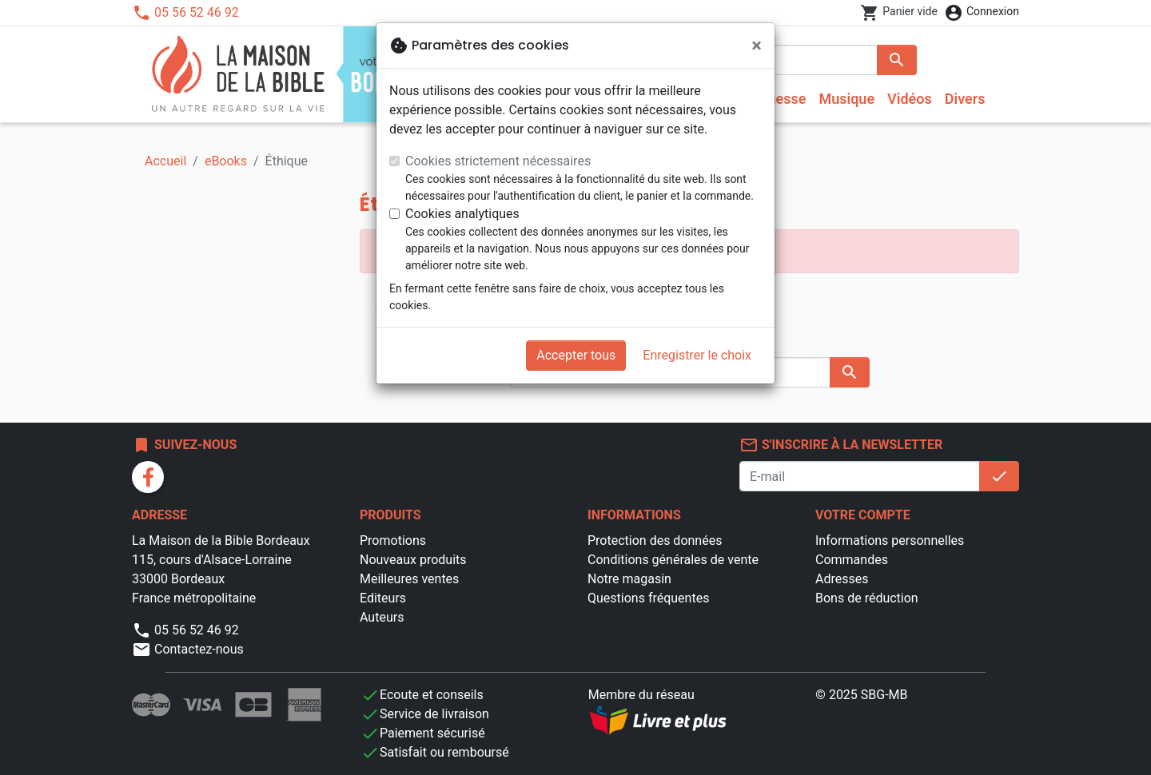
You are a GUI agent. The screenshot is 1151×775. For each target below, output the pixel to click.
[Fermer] (757, 45)
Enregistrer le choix (697, 355)
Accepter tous (575, 355)
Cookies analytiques (462, 213)
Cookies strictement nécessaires (498, 161)
